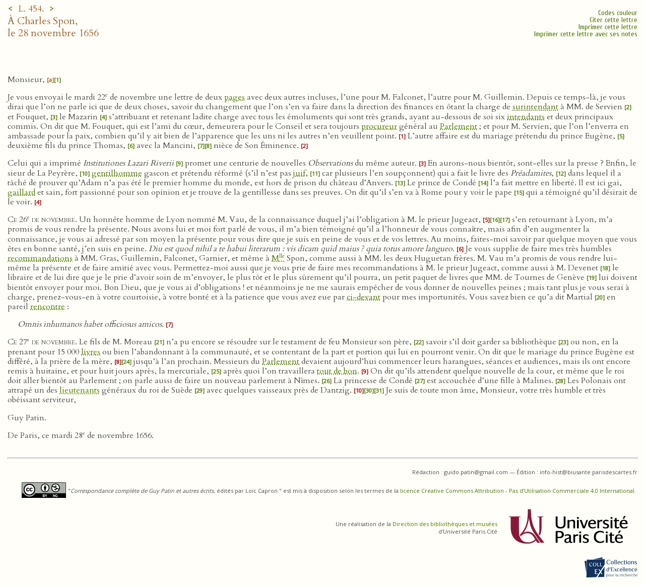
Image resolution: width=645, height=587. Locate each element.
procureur (379, 126)
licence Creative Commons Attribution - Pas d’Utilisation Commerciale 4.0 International (517, 490)
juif (299, 173)
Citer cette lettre (613, 20)
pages (234, 97)
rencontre (47, 306)
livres (90, 351)
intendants (526, 116)
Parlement (458, 126)
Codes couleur (617, 13)
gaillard (21, 192)
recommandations (40, 258)
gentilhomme (117, 173)
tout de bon (337, 371)
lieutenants (79, 390)
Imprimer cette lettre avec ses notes (585, 34)
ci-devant (363, 297)
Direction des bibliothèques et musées (445, 524)
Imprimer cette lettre (607, 27)
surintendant (535, 106)
